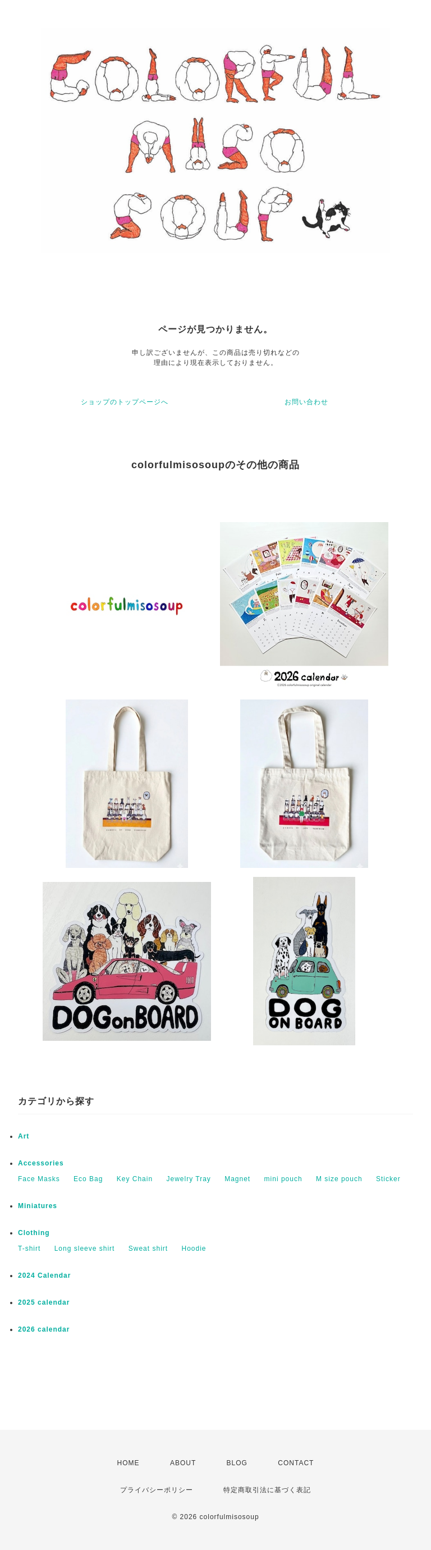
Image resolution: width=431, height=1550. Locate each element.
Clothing (34, 1233)
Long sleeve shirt (84, 1248)
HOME (128, 1463)
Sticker (388, 1179)
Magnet (237, 1179)
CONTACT (296, 1463)
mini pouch (283, 1179)
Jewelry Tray (188, 1179)
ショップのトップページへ (124, 402)
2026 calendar (44, 1329)
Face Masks (39, 1179)
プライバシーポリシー (156, 1490)
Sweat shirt (148, 1248)
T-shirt (29, 1248)
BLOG (237, 1463)
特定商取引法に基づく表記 (267, 1490)
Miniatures (37, 1206)
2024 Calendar (44, 1275)
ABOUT (183, 1463)
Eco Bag (88, 1179)
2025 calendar (44, 1302)
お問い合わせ (306, 402)
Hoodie (193, 1248)
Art (23, 1136)
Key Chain (135, 1179)
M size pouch (339, 1179)
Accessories (41, 1163)
